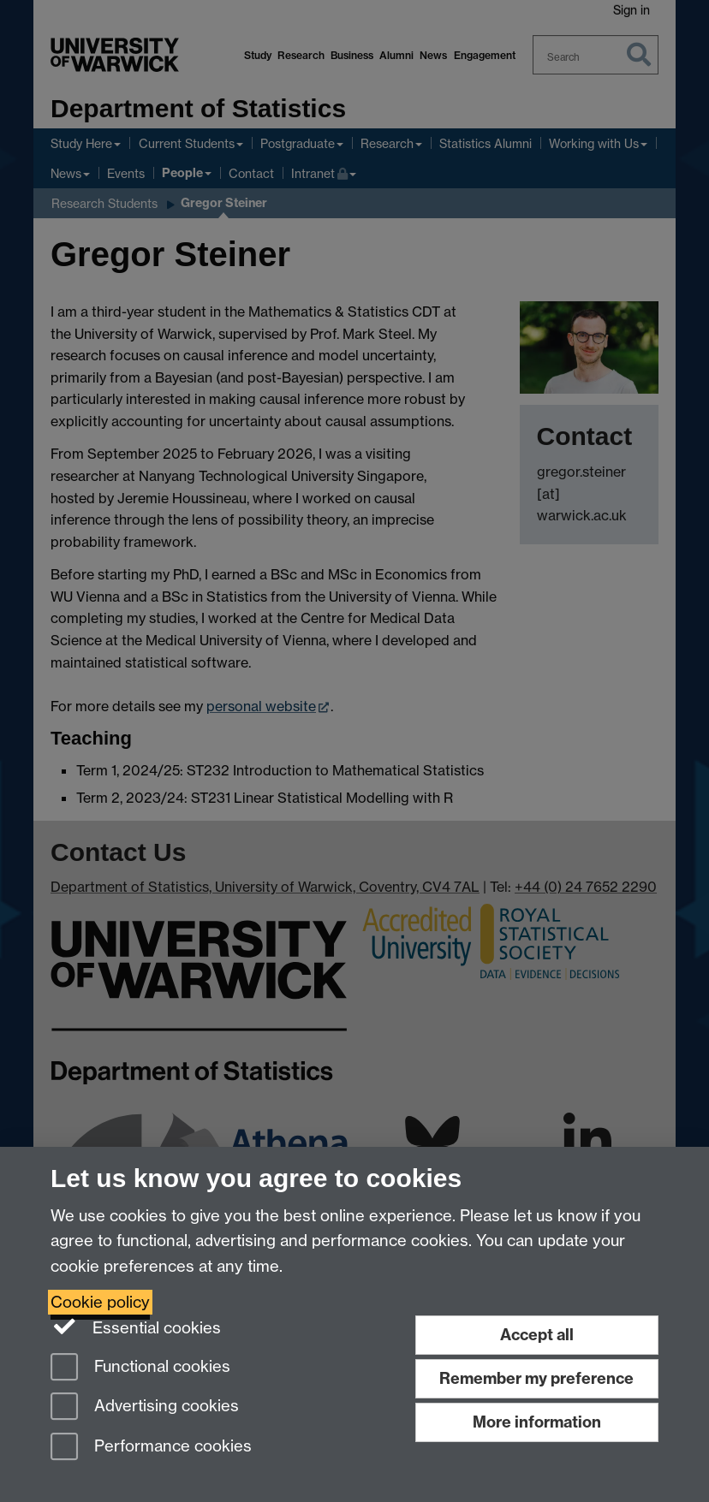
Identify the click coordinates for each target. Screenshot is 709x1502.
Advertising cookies (145, 1407)
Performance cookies (151, 1447)
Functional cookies (140, 1368)
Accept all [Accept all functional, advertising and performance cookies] (537, 1335)
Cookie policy (100, 1302)
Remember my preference (536, 1378)
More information (537, 1422)
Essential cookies (136, 1326)
